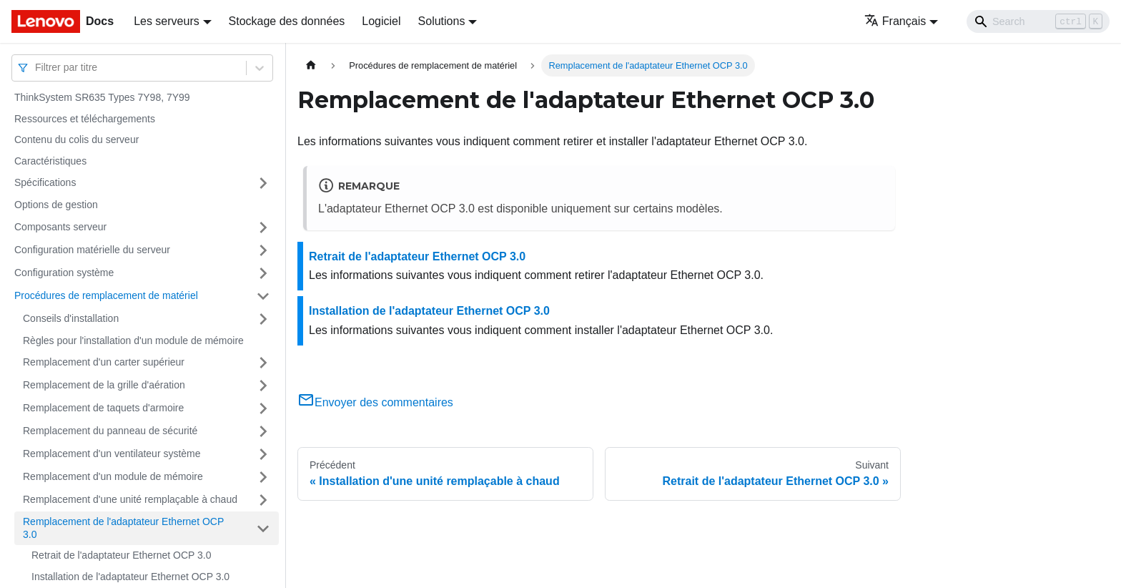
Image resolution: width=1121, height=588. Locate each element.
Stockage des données (287, 21)
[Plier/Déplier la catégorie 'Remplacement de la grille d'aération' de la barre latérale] (263, 385)
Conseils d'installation (71, 318)
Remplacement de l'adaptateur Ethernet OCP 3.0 (123, 528)
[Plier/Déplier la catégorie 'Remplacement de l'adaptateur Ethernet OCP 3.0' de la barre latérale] (263, 528)
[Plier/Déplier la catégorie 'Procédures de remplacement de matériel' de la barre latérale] (263, 296)
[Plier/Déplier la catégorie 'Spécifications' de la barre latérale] (263, 183)
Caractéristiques (50, 161)
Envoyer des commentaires (375, 402)
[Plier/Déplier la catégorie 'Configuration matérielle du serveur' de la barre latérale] (263, 250)
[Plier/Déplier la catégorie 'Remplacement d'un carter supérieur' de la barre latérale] (263, 362)
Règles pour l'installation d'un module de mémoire (133, 340)
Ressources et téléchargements (84, 118)
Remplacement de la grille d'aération (104, 385)
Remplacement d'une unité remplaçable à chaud (130, 499)
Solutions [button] (441, 21)
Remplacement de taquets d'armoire (103, 407)
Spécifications (45, 182)
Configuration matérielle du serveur (92, 249)
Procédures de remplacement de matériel (106, 295)
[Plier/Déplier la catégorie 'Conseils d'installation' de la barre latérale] (263, 319)
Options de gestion (56, 204)
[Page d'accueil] (311, 65)
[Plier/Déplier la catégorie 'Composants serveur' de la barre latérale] (263, 227)
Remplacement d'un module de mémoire (113, 476)
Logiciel (381, 21)
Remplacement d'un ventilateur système (112, 453)
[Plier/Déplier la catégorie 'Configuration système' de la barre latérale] (263, 273)
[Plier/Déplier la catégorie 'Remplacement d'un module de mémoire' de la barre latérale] (263, 477)
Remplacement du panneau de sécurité (110, 430)
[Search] (1038, 21)
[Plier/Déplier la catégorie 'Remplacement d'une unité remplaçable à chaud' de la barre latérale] (263, 500)
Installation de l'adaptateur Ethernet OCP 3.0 (130, 576)
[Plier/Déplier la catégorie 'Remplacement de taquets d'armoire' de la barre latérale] (263, 408)
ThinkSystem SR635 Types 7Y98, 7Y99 (102, 97)
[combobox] (36, 67)
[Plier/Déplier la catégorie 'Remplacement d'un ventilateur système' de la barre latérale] (263, 454)
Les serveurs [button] (166, 21)
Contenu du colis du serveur (76, 139)
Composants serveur (60, 226)
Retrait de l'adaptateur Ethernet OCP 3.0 (121, 555)
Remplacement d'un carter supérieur (103, 362)
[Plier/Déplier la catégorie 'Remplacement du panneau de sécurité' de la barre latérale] (263, 431)
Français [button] (895, 21)
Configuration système (64, 272)
